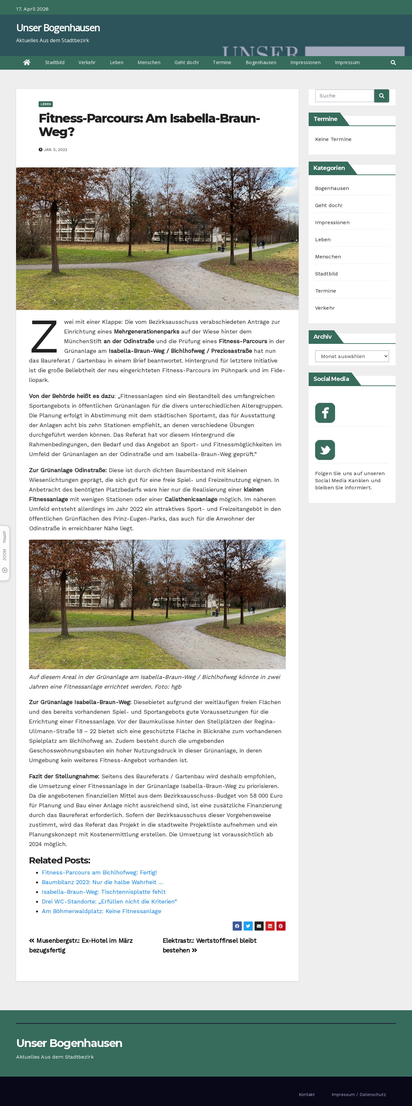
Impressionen (305, 62)
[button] (393, 63)
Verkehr (87, 62)
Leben (117, 62)
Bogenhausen (261, 62)
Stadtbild (55, 62)
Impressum (347, 62)
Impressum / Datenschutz (359, 1094)
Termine (222, 62)
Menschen (148, 62)
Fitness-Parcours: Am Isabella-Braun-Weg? (149, 125)
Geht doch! (186, 62)
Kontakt (307, 1094)
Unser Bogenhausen (57, 27)
